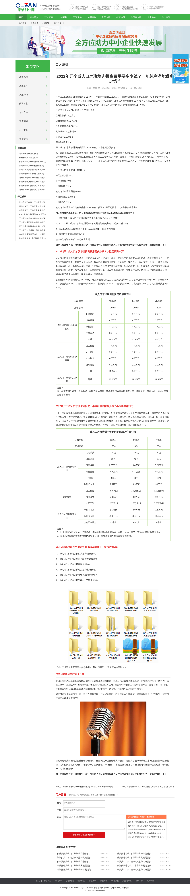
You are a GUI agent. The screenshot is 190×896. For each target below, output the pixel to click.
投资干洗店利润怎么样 (28, 157)
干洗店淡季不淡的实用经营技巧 (32, 222)
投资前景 (23, 103)
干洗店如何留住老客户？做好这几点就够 (36, 218)
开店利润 (23, 121)
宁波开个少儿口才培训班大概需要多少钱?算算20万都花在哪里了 (87, 865)
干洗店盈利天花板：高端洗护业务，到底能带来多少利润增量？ (45, 230)
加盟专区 (106, 17)
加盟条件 (23, 86)
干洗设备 (77, 17)
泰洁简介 (34, 17)
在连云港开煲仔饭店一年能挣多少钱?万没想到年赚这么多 (43, 181)
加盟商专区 (136, 17)
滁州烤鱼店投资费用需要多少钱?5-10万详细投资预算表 (42, 169)
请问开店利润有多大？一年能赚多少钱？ (145, 833)
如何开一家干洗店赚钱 (28, 153)
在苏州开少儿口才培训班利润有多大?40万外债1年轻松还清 (85, 853)
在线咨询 (180, 79)
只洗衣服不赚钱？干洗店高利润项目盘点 (36, 202)
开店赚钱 (23, 139)
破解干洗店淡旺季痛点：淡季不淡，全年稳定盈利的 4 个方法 (44, 234)
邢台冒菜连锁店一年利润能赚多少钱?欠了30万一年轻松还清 (88, 786)
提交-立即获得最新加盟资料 (84, 835)
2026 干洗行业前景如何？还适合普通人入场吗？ (39, 214)
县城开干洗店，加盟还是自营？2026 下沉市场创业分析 (42, 238)
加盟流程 (23, 77)
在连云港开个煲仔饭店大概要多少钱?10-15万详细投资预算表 (44, 185)
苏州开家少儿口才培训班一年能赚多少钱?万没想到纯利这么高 (146, 853)
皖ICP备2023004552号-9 (95, 890)
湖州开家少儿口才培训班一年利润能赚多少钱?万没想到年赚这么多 (88, 869)
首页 (21, 17)
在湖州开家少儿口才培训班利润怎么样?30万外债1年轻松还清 (146, 865)
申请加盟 (120, 17)
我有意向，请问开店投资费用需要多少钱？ (145, 826)
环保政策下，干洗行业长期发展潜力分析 (36, 206)
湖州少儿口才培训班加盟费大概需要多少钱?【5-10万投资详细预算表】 (151, 869)
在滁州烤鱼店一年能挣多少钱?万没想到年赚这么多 (40, 161)
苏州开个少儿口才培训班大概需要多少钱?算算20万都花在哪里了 (147, 857)
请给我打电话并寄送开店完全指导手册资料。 (146, 837)
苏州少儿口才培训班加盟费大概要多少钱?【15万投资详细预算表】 (88, 857)
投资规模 (63, 17)
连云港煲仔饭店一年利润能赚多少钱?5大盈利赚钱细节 (41, 177)
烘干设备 (57, 23)
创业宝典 (23, 130)
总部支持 (23, 112)
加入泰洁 (166, 17)
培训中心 (151, 17)
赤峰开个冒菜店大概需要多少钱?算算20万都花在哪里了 (151, 786)
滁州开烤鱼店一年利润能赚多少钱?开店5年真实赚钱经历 (42, 165)
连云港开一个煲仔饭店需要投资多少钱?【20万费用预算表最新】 (46, 189)
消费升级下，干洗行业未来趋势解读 (34, 210)
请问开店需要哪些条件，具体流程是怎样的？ (146, 829)
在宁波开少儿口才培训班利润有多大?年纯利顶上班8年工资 (85, 861)
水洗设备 (46, 23)
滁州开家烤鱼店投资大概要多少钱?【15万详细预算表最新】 (44, 173)
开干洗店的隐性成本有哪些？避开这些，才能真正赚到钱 (42, 226)
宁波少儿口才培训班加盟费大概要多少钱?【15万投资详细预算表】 (149, 861)
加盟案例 (92, 17)
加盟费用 (23, 94)
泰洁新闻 (48, 17)
